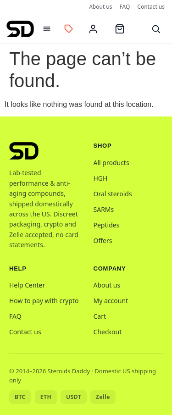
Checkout (108, 331)
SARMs (104, 209)
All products (111, 162)
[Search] (156, 29)
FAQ (125, 7)
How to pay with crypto (43, 300)
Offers (103, 240)
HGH (101, 178)
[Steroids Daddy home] (20, 29)
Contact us (151, 7)
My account (111, 300)
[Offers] (69, 29)
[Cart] (119, 29)
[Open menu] (47, 29)
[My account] (93, 29)
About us (100, 7)
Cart (100, 316)
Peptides (107, 225)
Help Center (27, 285)
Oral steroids (113, 193)
